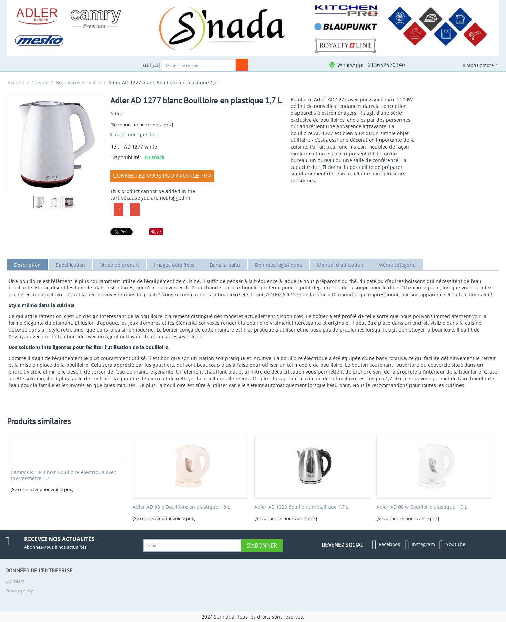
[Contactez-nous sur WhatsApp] (366, 64)
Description (27, 265)
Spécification (70, 265)
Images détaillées (174, 265)
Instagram (420, 544)
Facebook (386, 544)
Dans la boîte (225, 265)
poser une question (134, 134)
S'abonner (262, 545)
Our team (15, 581)
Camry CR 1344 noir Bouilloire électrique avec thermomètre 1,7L (63, 475)
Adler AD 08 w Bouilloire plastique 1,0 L (421, 507)
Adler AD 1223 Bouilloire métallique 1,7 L (301, 507)
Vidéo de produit (119, 265)
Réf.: (115, 146)
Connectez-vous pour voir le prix (162, 176)
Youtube (452, 544)
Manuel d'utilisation (340, 265)
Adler (116, 113)
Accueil (16, 82)
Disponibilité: (125, 157)
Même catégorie (397, 265)
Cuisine (40, 82)
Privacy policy (19, 591)
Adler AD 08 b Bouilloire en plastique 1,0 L (181, 507)
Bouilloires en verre (78, 82)
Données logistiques (278, 265)
